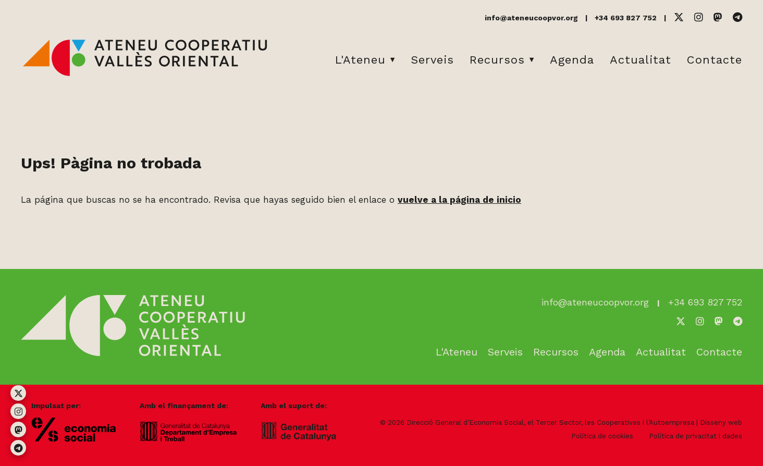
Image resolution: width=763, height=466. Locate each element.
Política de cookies (602, 436)
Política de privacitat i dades (695, 436)
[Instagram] (698, 17)
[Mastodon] (717, 17)
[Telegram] (737, 17)
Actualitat (640, 59)
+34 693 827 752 (626, 18)
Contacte (714, 59)
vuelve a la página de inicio (459, 199)
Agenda (572, 59)
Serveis (432, 59)
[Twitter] (679, 17)
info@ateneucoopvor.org (531, 18)
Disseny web (721, 422)
